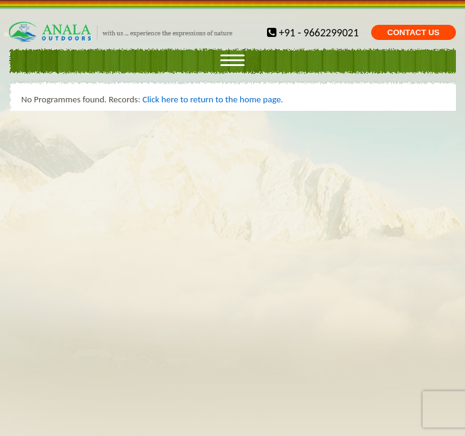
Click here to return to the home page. (212, 99)
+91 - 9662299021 (312, 32)
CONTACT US (414, 32)
